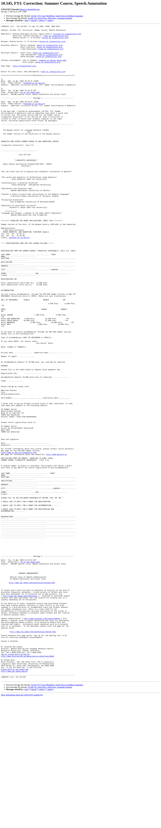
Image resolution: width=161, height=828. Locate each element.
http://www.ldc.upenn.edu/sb (14, 800)
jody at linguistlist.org (50, 60)
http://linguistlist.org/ (24, 74)
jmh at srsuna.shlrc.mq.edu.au (15, 780)
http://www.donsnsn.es (56, 540)
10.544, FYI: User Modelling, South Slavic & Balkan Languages (57, 16)
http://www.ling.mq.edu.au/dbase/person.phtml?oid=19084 (27, 782)
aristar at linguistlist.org (67, 36)
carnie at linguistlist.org (55, 40)
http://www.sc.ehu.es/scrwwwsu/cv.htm (18, 538)
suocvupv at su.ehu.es (19, 280)
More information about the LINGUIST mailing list (22, 826)
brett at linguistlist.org (49, 51)
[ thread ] (33, 20)
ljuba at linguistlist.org (50, 54)
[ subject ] (42, 20)
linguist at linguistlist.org (29, 9)
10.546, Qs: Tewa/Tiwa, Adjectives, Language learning (50, 18)
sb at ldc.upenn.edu (30, 106)
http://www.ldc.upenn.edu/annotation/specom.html (32, 694)
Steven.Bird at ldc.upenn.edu (14, 798)
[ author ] (50, 20)
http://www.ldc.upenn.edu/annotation (20, 710)
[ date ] (26, 20)
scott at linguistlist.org (45, 58)
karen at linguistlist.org (48, 63)
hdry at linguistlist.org (56, 38)
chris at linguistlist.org (47, 70)
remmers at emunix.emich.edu (52, 67)
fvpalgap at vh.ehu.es (34, 94)
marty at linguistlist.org (49, 49)
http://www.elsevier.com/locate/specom (42, 737)
